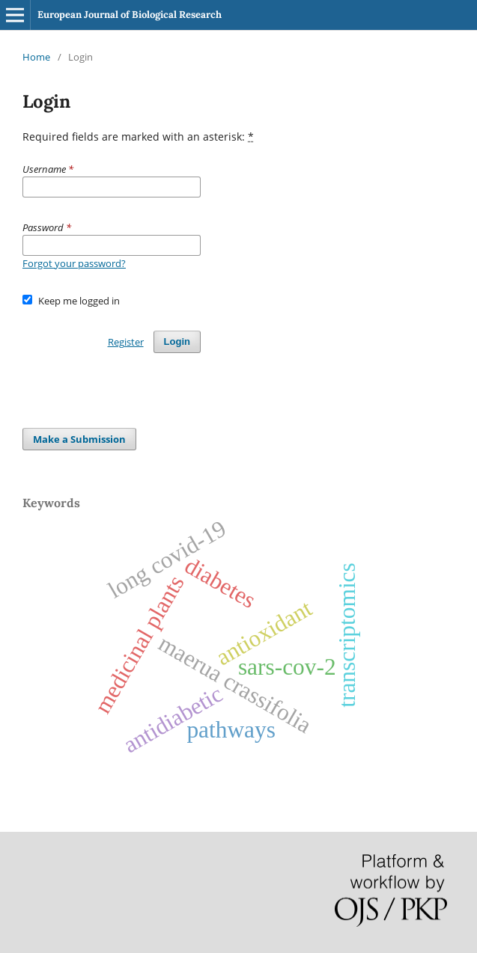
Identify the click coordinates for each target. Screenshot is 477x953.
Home (36, 57)
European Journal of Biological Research (129, 14)
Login (177, 341)
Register (126, 342)
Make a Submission (79, 439)
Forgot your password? (74, 263)
